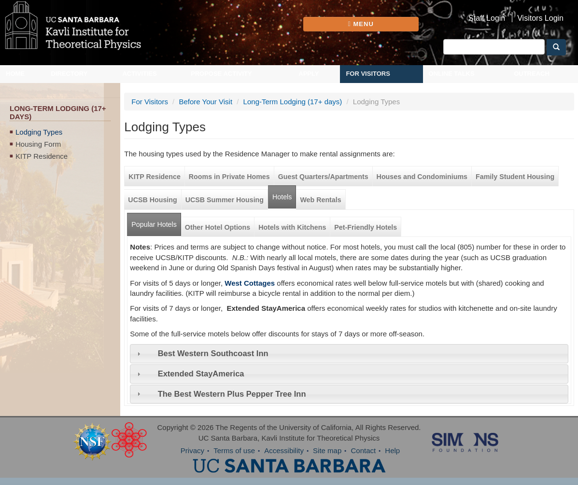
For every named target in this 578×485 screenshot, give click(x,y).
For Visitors (368, 73)
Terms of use (234, 450)
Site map (327, 450)
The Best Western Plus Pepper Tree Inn (232, 393)
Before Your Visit (205, 101)
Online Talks (452, 73)
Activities (139, 73)
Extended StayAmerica (201, 373)
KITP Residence (41, 156)
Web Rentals (320, 200)
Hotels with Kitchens (292, 227)
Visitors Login (540, 18)
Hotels (282, 197)
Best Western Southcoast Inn (213, 353)
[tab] (349, 353)
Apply (308, 73)
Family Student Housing (515, 176)
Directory (69, 73)
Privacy (192, 450)
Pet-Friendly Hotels (365, 227)
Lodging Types (38, 132)
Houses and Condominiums (422, 176)
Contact (363, 450)
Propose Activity (221, 73)
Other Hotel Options (217, 227)
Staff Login (486, 18)
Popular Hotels (156, 220)
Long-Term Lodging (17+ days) (292, 101)
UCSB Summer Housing (224, 200)
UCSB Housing (152, 200)
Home (15, 73)
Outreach (532, 73)
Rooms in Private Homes (229, 176)
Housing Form (38, 144)
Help (392, 450)
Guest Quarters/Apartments (323, 176)
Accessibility (284, 450)
